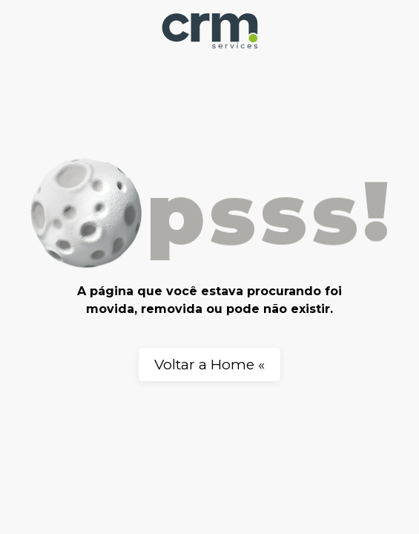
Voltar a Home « (209, 364)
